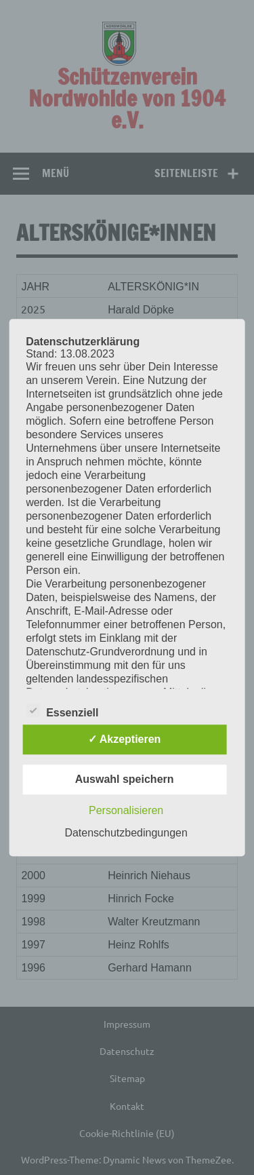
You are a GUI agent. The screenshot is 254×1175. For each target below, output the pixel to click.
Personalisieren (126, 810)
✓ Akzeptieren (124, 739)
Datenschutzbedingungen (125, 833)
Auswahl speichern (124, 779)
